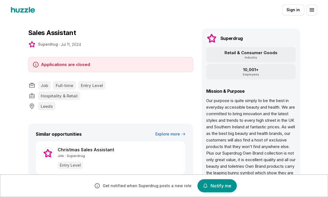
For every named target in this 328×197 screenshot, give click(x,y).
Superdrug (48, 44)
